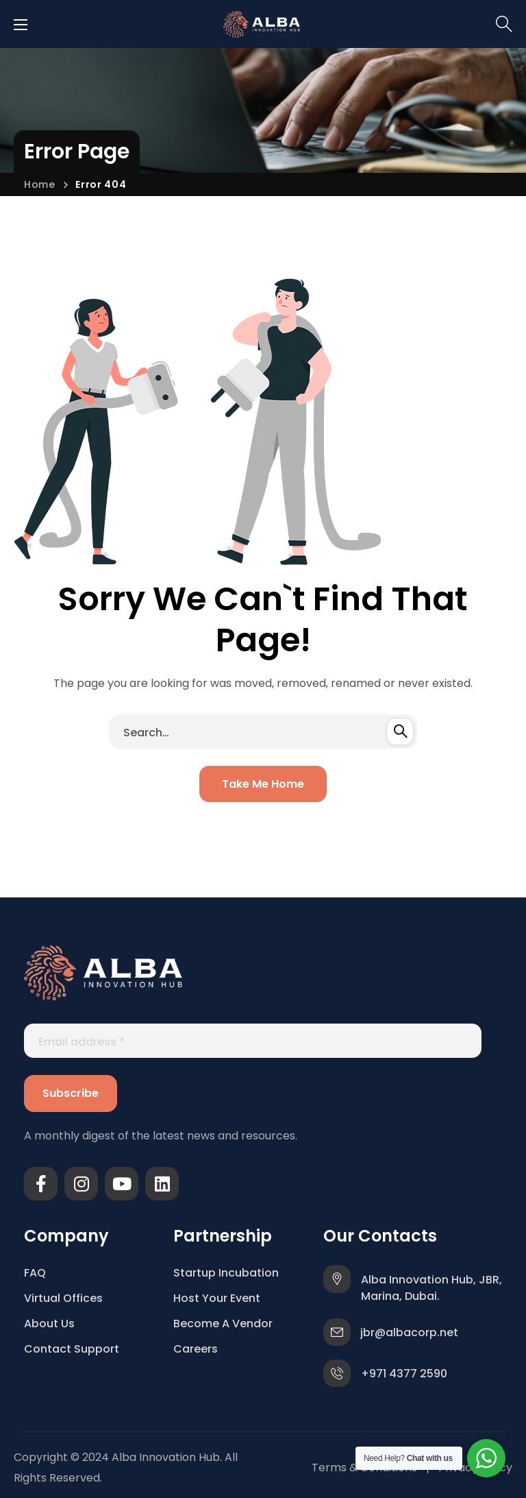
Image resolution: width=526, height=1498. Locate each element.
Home (39, 184)
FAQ (35, 1273)
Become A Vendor (223, 1323)
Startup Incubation (226, 1273)
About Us (49, 1323)
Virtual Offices (63, 1298)
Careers (195, 1349)
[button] (504, 24)
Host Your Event (216, 1298)
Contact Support (71, 1349)
